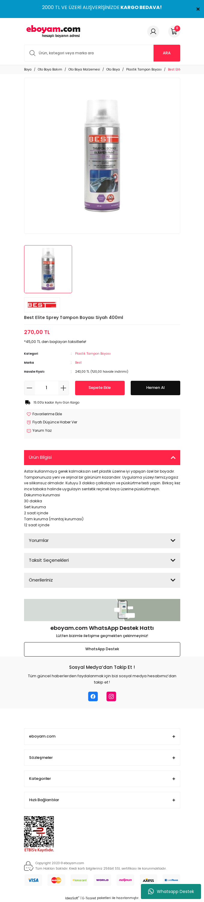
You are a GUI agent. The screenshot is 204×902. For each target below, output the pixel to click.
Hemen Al (155, 387)
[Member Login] (153, 32)
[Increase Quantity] (63, 388)
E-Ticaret (89, 898)
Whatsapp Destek (171, 891)
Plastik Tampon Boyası (93, 353)
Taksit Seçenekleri (49, 560)
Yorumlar (39, 540)
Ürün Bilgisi (40, 457)
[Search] (102, 53)
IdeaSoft (72, 898)
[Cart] (174, 32)
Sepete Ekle (100, 387)
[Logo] (52, 31)
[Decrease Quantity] (29, 388)
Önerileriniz (41, 580)
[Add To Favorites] (44, 414)
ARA (167, 53)
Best (78, 362)
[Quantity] (46, 388)
